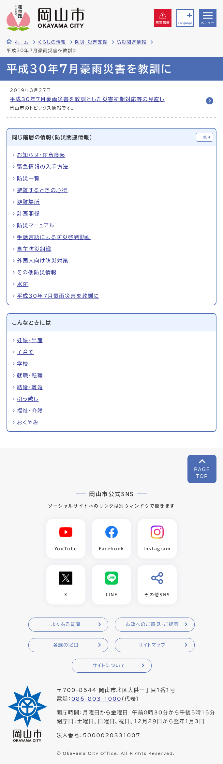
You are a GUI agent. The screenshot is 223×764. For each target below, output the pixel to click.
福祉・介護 (30, 410)
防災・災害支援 (91, 42)
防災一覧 (28, 178)
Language (185, 23)
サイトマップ (152, 645)
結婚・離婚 (30, 387)
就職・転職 (30, 375)
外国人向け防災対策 (42, 260)
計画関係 (28, 213)
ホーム (22, 42)
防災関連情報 (131, 42)
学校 (22, 363)
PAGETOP (202, 473)
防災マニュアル (36, 225)
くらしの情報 (52, 42)
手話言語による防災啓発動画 (54, 237)
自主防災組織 (34, 249)
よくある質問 (66, 624)
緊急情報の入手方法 (42, 166)
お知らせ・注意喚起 (41, 155)
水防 (22, 284)
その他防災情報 (37, 272)
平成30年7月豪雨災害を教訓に (58, 295)
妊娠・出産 (30, 340)
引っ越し (27, 399)
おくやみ (28, 422)
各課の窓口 (66, 645)
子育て (25, 352)
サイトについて (109, 665)
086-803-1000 (96, 698)
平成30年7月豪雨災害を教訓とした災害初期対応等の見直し (87, 99)
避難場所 (28, 202)
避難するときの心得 (42, 190)
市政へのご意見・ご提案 (152, 624)
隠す (207, 137)
